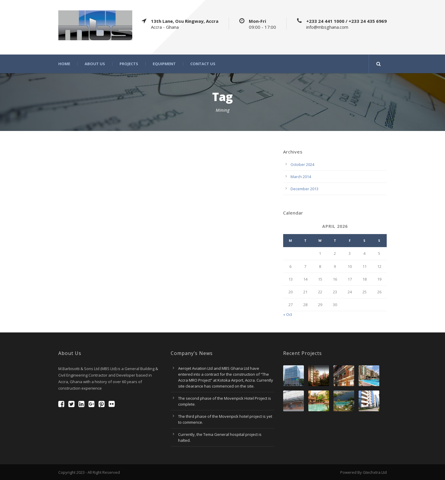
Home (64, 64)
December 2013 (304, 188)
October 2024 (302, 164)
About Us (95, 64)
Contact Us (202, 64)
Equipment (164, 64)
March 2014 (301, 176)
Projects (129, 64)
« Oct (287, 314)
